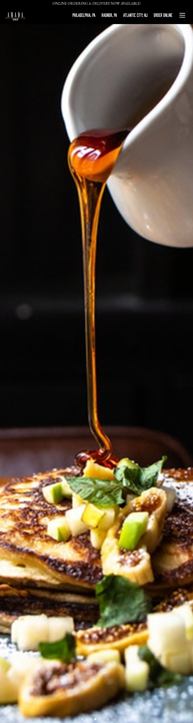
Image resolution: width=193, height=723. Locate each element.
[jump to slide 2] (91, 719)
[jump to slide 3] (95, 719)
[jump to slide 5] (104, 719)
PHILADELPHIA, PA (83, 14)
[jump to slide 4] (99, 719)
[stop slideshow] (108, 719)
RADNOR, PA (109, 14)
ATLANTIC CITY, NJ (135, 14)
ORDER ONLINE (163, 14)
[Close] (187, 1)
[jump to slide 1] (87, 719)
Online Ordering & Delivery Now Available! (97, 4)
